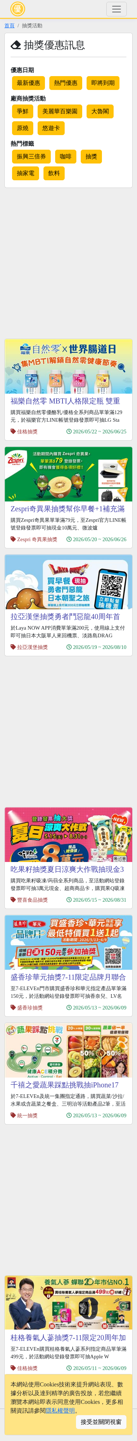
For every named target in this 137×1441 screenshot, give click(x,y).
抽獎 (91, 156)
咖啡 (66, 156)
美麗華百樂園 (59, 111)
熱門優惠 (65, 83)
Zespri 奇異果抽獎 (37, 539)
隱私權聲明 (60, 1410)
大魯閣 (100, 111)
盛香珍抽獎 (30, 1008)
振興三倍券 (31, 156)
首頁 (9, 25)
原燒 (22, 128)
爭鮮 (22, 111)
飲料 (54, 173)
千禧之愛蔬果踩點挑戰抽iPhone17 (65, 1085)
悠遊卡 (51, 128)
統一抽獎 (27, 1115)
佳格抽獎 (27, 431)
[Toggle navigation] (116, 9)
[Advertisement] (68, 262)
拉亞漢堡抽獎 (32, 647)
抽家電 (25, 173)
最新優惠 (28, 83)
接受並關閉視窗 (101, 1422)
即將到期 (103, 83)
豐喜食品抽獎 (32, 900)
